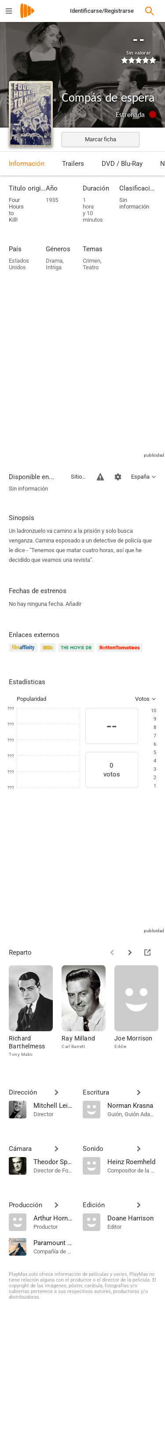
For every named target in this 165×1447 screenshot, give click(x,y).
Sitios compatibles (78, 476)
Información (26, 164)
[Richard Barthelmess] (35, 1011)
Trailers (73, 164)
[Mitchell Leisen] (53, 1105)
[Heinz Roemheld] (132, 1161)
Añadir (73, 604)
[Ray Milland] (88, 1011)
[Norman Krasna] (132, 1105)
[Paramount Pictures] (53, 1242)
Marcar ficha (100, 139)
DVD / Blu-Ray (122, 164)
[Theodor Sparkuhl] (53, 1161)
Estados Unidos (19, 264)
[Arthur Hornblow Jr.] (53, 1217)
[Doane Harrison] (132, 1217)
